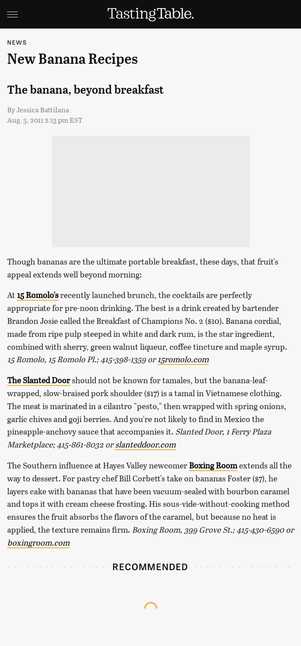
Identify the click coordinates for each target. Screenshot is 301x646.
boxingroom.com (38, 542)
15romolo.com (183, 359)
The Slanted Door (38, 380)
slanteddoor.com (145, 444)
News (17, 42)
